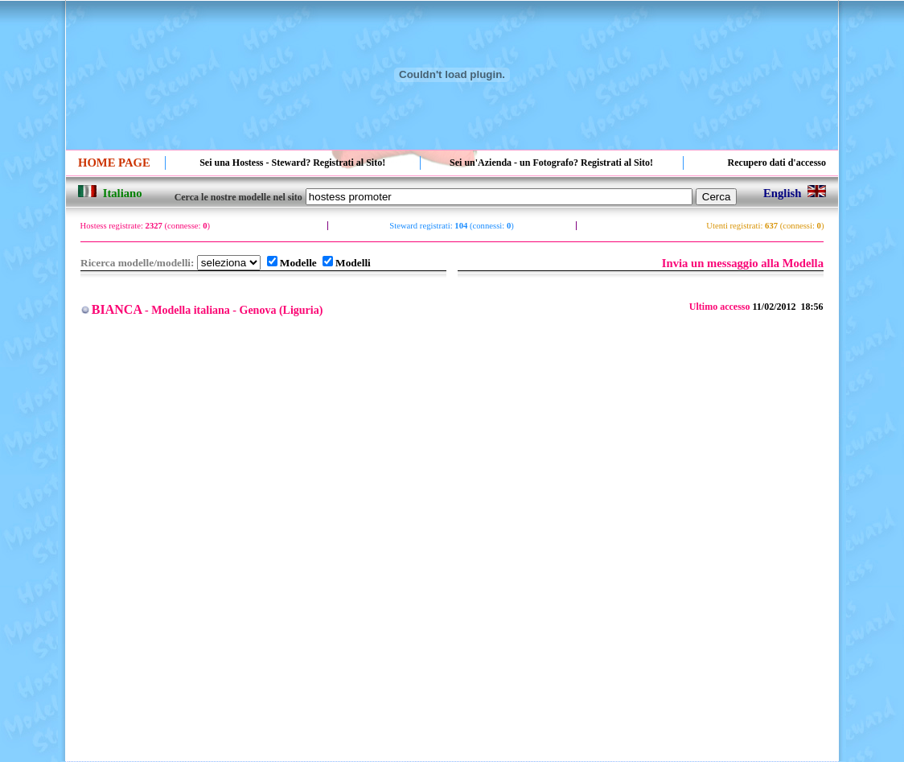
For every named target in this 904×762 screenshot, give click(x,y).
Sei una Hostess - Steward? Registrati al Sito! (292, 162)
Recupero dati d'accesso (777, 162)
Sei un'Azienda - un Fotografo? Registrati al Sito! (551, 162)
